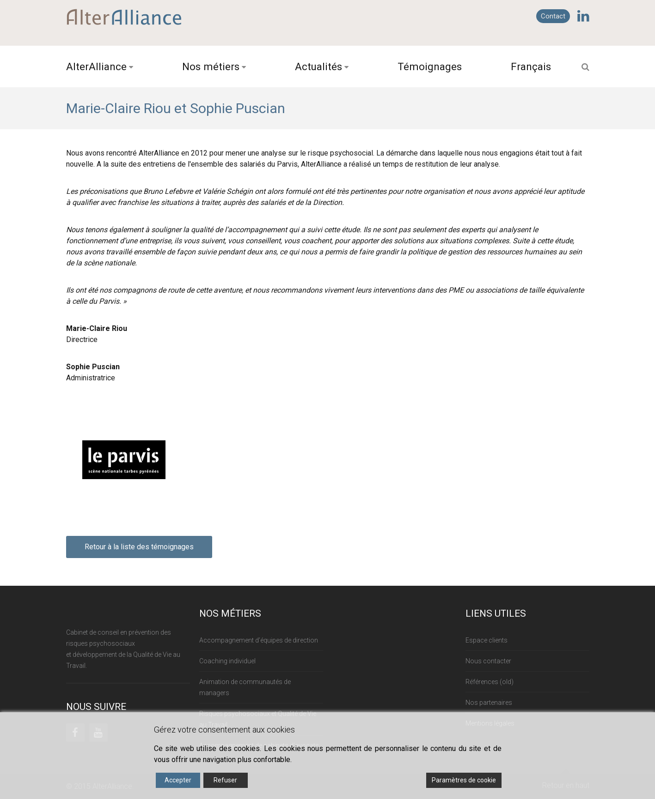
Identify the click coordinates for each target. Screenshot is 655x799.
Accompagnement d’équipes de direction (258, 640)
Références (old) (489, 681)
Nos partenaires (488, 702)
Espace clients (486, 640)
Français (531, 66)
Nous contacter (488, 661)
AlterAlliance (96, 66)
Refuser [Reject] (225, 780)
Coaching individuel (227, 661)
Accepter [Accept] (178, 780)
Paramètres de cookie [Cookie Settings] (464, 780)
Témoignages (430, 66)
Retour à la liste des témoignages (139, 546)
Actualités (318, 66)
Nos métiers (210, 66)
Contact (553, 16)
